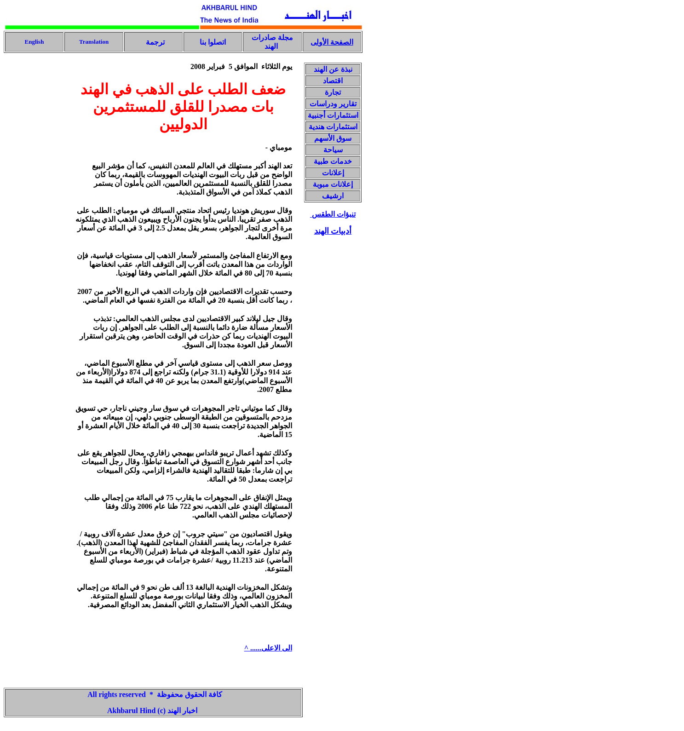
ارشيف (333, 196)
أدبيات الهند (333, 231)
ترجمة (154, 42)
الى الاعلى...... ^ (268, 648)
